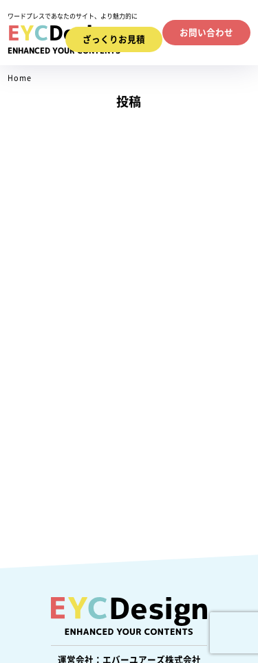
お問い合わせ (206, 32)
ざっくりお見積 (114, 39)
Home (19, 78)
